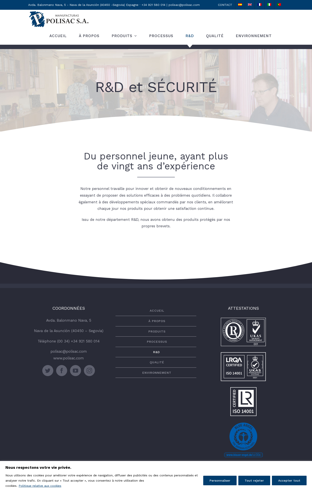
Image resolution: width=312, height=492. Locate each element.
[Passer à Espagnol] (240, 5)
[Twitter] (47, 370)
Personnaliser (220, 480)
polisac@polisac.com (184, 5)
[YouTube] (75, 370)
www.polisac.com (68, 358)
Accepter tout (289, 480)
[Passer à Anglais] (250, 5)
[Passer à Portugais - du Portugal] (279, 5)
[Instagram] (89, 370)
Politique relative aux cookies (40, 485)
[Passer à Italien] (269, 5)
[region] (156, 476)
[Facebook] (61, 370)
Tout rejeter (254, 480)
